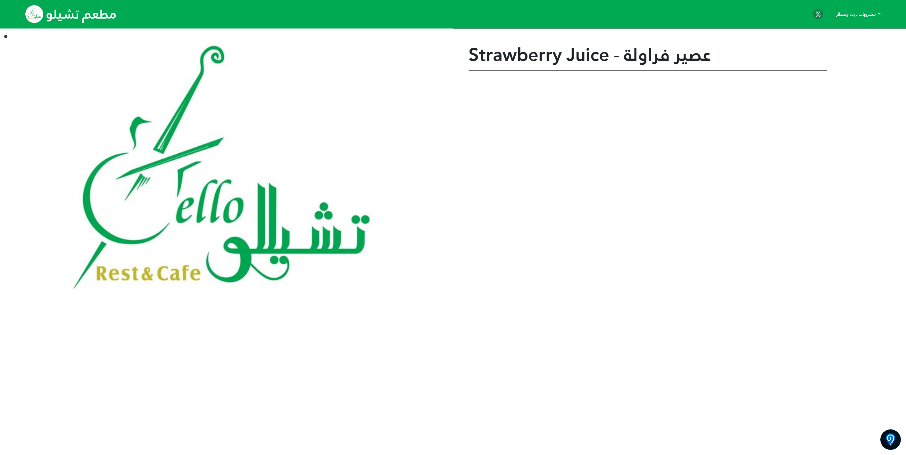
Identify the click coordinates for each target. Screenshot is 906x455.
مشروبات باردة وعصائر (856, 14)
